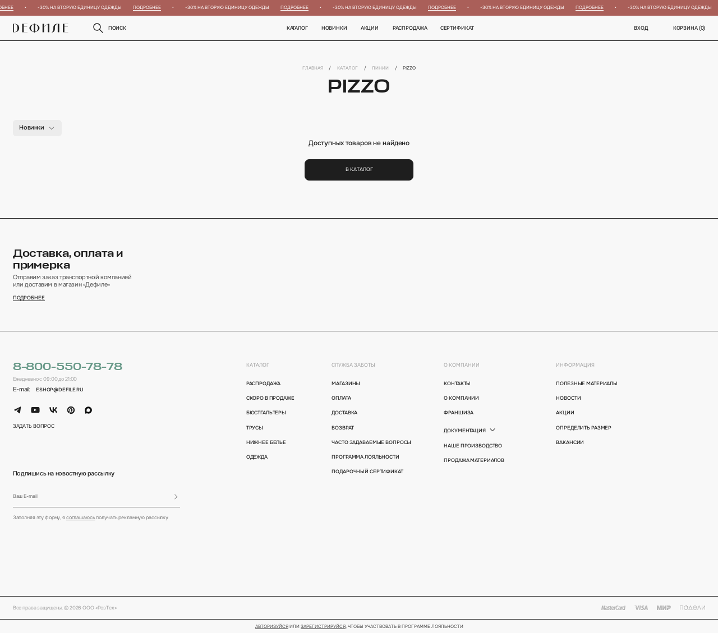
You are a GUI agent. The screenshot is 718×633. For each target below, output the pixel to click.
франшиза (458, 412)
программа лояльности (365, 457)
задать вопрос (33, 426)
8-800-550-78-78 (67, 367)
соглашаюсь (80, 517)
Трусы (254, 428)
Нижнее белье (266, 442)
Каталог (296, 28)
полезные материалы (587, 383)
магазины (346, 383)
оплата (341, 398)
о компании (462, 365)
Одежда (257, 457)
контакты (457, 383)
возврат (342, 428)
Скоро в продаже (270, 398)
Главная (312, 68)
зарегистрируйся (323, 626)
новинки (334, 28)
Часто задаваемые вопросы (369, 442)
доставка (344, 412)
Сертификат (457, 28)
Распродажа (409, 28)
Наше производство (473, 446)
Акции (370, 28)
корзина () (689, 28)
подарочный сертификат (367, 471)
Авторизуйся (271, 626)
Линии (380, 68)
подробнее (29, 298)
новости (568, 398)
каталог (257, 365)
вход (641, 28)
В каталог (359, 169)
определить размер (583, 428)
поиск (108, 28)
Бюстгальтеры (266, 412)
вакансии (570, 442)
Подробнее (149, 7)
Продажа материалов (474, 460)
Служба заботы (353, 365)
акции (565, 412)
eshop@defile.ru (60, 389)
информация (575, 365)
